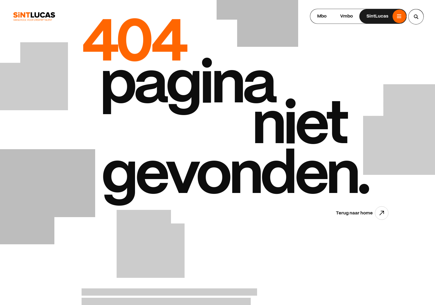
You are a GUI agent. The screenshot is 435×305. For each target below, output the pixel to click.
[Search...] (416, 17)
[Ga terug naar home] (34, 16)
